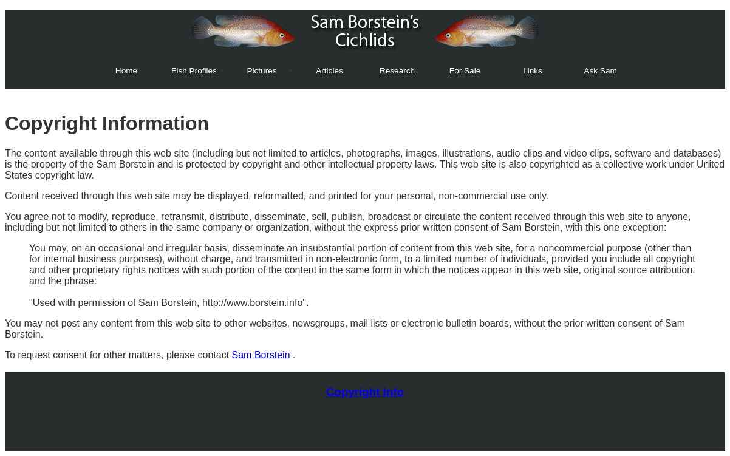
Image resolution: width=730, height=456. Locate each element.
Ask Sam (600, 70)
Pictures (261, 70)
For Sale (464, 70)
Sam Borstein (261, 355)
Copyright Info (365, 392)
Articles (329, 70)
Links (532, 70)
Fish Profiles (194, 70)
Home (126, 70)
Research (397, 70)
